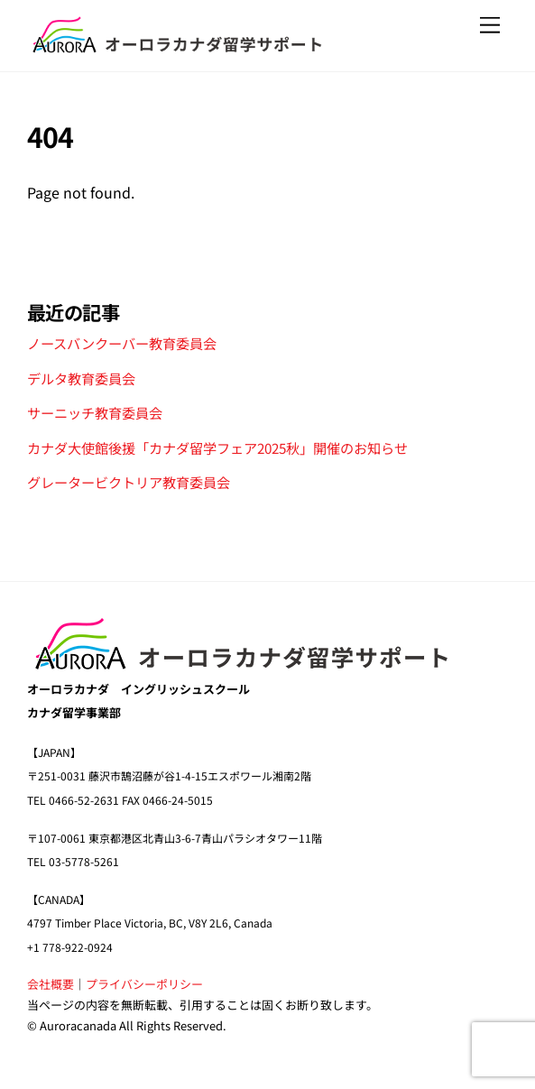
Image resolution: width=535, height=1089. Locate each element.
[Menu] (490, 24)
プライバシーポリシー (144, 983)
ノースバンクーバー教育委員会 (122, 343)
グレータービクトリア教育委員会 (128, 482)
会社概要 (50, 983)
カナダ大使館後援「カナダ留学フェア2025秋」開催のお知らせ (217, 447)
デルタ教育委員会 (81, 378)
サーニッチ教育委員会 (94, 412)
